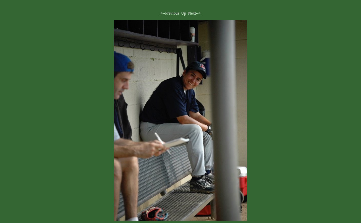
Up (183, 13)
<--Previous (169, 13)
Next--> (194, 13)
